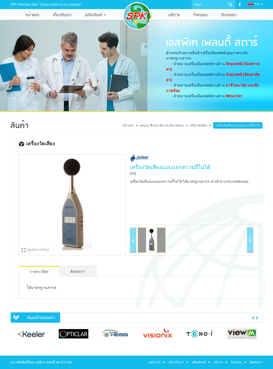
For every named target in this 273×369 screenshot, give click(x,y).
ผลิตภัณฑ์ (199, 362)
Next (257, 317)
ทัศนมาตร (234, 96)
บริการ (218, 362)
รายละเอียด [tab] (39, 271)
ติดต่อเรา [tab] (77, 271)
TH (255, 4)
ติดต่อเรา (256, 362)
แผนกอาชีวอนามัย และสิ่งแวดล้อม (162, 125)
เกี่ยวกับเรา (176, 362)
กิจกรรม (236, 362)
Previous (253, 317)
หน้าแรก (128, 125)
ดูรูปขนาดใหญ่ (38, 250)
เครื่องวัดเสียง (198, 125)
